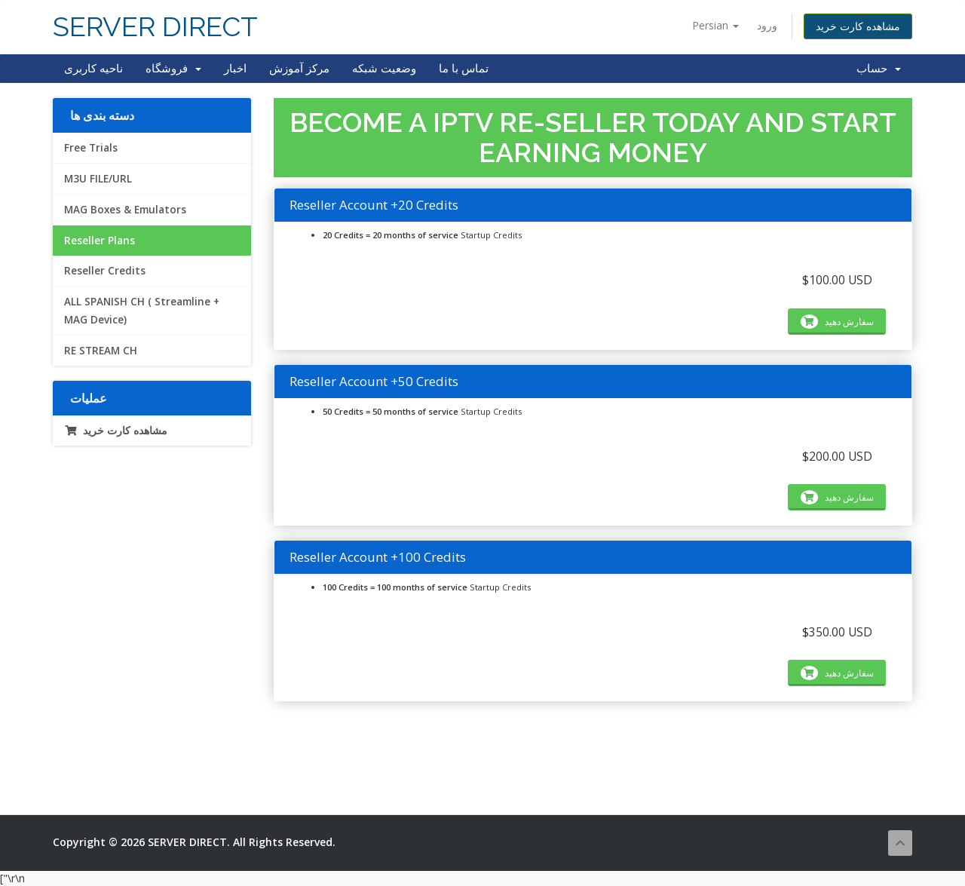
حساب (878, 68)
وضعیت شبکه (384, 68)
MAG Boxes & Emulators (125, 209)
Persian (715, 25)
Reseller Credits (105, 270)
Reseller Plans (99, 240)
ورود (767, 25)
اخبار (235, 68)
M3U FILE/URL (98, 178)
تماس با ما (464, 68)
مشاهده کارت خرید (858, 26)
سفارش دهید (837, 321)
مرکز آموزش (299, 68)
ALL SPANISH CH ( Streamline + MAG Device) (141, 311)
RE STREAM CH (100, 350)
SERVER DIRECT (155, 27)
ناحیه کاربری (93, 68)
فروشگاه (173, 68)
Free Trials (91, 148)
